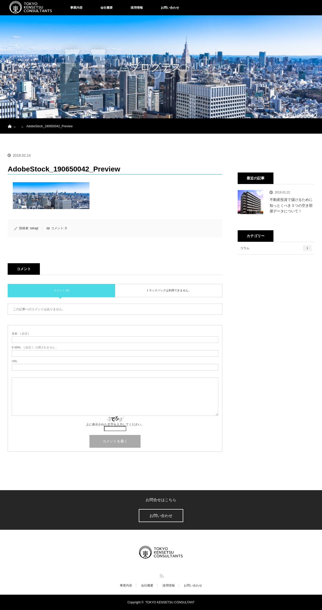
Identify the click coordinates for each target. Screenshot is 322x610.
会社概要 (106, 7)
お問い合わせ (170, 7)
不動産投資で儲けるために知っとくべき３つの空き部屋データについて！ (291, 205)
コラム (276, 248)
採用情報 (137, 7)
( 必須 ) (20, 333)
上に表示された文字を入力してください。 (115, 424)
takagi (34, 228)
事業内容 (76, 7)
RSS (161, 575)
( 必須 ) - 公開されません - (34, 347)
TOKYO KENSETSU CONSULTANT (170, 602)
